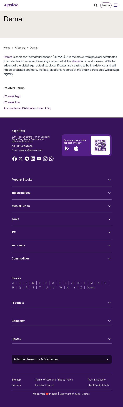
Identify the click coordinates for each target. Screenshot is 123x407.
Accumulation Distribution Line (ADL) (27, 108)
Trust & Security (96, 379)
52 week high (12, 96)
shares (76, 61)
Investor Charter (44, 385)
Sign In (106, 5)
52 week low (12, 102)
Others (91, 287)
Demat (8, 57)
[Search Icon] (97, 5)
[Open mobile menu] (116, 5)
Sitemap (16, 379)
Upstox (86, 393)
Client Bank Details (98, 385)
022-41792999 (24, 146)
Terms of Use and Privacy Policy (54, 379)
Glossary (20, 47)
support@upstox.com (30, 150)
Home (7, 47)
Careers (16, 385)
